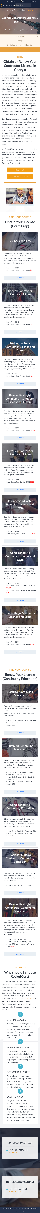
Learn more (20, 278)
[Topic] (20, 36)
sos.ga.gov (13, 1152)
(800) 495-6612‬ (12, 1)
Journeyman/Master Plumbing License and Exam (20, 504)
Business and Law (20, 241)
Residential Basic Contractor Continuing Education (20, 858)
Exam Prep (20, 170)
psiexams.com (15, 1191)
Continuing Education (19, 176)
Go (20, 49)
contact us (30, 999)
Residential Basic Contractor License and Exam (20, 347)
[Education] (20, 45)
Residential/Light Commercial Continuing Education (20, 908)
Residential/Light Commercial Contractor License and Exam (20, 398)
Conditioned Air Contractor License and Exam (20, 556)
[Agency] (20, 41)
